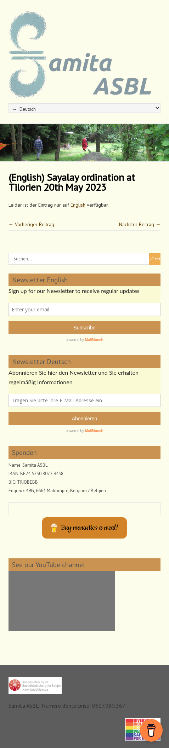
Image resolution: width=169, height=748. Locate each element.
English (78, 205)
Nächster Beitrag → (139, 224)
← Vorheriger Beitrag (31, 224)
